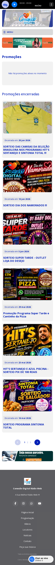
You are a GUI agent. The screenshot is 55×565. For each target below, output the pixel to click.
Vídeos (27, 524)
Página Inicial (27, 512)
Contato (27, 541)
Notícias (28, 535)
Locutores (27, 529)
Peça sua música (27, 547)
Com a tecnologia (27, 560)
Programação (27, 518)
